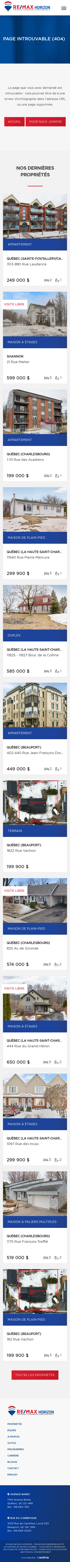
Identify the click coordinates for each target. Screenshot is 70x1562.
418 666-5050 (22, 1531)
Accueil (14, 122)
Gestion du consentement (35, 1552)
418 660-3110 (21, 1507)
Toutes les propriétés (35, 1375)
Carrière (13, 1456)
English (12, 1475)
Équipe (11, 1430)
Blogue (12, 1462)
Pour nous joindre (45, 122)
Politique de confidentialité (20, 1549)
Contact (13, 1468)
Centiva (43, 1557)
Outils (11, 1443)
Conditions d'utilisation (52, 1549)
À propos (13, 1437)
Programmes (15, 1449)
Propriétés (14, 1424)
